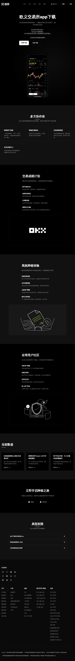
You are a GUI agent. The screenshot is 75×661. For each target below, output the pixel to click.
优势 (34, 4)
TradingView (14, 607)
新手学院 (13, 604)
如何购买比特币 (54, 631)
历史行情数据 (27, 595)
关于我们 (3, 592)
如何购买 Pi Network (55, 640)
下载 (70, 4)
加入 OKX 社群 (28, 616)
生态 (24, 4)
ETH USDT (53, 601)
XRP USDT (53, 610)
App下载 (3, 616)
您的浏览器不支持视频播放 (37, 76)
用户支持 (26, 604)
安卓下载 (35, 43)
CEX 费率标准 (28, 598)
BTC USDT (53, 598)
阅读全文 (7, 467)
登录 (63, 4)
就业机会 (3, 595)
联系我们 (3, 598)
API (25, 592)
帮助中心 (26, 607)
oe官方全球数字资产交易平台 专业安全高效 (57, 652)
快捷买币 (13, 592)
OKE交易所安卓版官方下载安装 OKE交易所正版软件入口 (43, 655)
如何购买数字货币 (55, 628)
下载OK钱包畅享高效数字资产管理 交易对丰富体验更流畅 (15, 655)
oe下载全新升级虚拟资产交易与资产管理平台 (34, 652)
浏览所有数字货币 (15, 601)
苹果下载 (24, 43)
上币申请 (26, 601)
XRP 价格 (52, 625)
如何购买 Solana (54, 637)
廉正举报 (3, 610)
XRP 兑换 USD (40, 604)
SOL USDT (53, 607)
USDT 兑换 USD (41, 598)
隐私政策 (3, 604)
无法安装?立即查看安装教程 (37, 37)
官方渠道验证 (27, 610)
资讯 (39, 4)
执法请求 (3, 613)
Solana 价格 (53, 622)
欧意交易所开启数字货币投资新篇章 (15, 652)
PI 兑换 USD (40, 607)
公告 (25, 613)
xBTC (12, 610)
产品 (29, 4)
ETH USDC (53, 595)
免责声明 (3, 607)
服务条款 (3, 601)
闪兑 (12, 595)
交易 (12, 598)
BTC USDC (53, 592)
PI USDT (52, 604)
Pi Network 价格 (54, 619)
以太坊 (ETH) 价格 (55, 616)
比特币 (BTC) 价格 (55, 613)
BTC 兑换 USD (40, 592)
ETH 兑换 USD (40, 595)
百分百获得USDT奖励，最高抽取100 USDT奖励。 (38, 33)
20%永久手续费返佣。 (38, 31)
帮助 (44, 4)
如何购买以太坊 (54, 634)
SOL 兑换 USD (40, 601)
